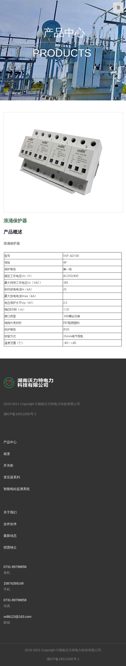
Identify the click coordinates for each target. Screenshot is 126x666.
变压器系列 (12, 477)
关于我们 (10, 512)
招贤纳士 (10, 547)
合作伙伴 (10, 524)
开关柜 (8, 465)
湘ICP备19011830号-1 (20, 414)
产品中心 (10, 442)
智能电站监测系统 (17, 489)
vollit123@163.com (17, 616)
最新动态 (10, 536)
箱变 (7, 454)
